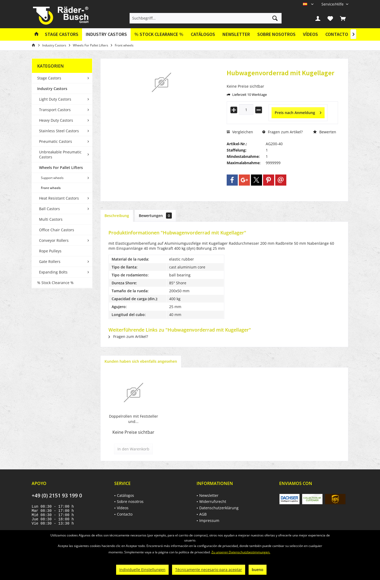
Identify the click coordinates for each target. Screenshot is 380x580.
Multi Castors (51, 219)
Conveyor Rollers (54, 240)
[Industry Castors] (106, 34)
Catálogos (203, 34)
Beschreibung (116, 215)
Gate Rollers (49, 261)
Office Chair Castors (56, 229)
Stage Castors (49, 78)
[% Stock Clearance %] (159, 34)
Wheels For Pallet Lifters (61, 167)
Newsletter (236, 34)
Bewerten (324, 131)
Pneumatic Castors (55, 141)
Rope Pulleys (50, 250)
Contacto (336, 34)
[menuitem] (332, 4)
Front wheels (51, 188)
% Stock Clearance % (55, 282)
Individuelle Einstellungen (142, 569)
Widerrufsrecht (212, 501)
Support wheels (52, 178)
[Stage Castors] (61, 34)
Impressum (209, 520)
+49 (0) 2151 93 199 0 (57, 495)
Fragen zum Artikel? (282, 131)
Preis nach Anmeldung (298, 112)
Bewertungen (155, 216)
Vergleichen (240, 131)
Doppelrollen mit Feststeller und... (133, 419)
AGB (203, 514)
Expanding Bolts (53, 272)
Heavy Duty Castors (56, 120)
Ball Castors (49, 208)
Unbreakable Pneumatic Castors (60, 154)
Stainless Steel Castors (59, 130)
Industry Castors (52, 88)
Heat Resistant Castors (59, 198)
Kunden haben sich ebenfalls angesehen (140, 361)
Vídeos (310, 34)
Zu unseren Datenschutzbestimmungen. (240, 552)
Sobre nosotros (276, 34)
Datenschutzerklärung (219, 507)
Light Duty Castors (55, 99)
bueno (257, 569)
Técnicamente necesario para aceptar (208, 569)
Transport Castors (55, 109)
